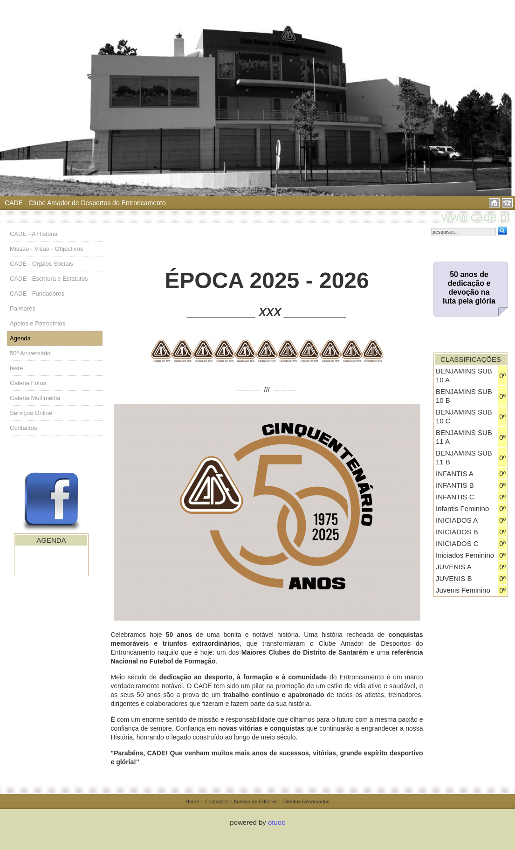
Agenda (20, 338)
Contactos (23, 427)
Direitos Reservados (306, 801)
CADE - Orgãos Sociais (41, 263)
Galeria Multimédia (35, 397)
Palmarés (22, 308)
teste (16, 368)
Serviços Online (31, 412)
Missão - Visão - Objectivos (46, 248)
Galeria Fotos (28, 383)
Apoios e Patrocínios (37, 323)
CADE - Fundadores (37, 293)
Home (192, 801)
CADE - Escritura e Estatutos (49, 278)
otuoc (276, 822)
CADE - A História (34, 233)
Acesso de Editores (255, 801)
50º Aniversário (30, 353)
